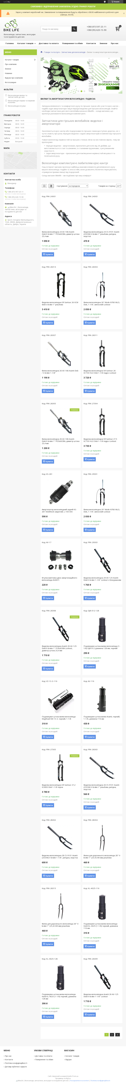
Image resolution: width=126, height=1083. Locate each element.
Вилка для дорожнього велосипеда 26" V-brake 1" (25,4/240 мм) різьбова (60, 925)
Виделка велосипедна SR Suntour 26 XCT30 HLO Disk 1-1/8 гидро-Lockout (100, 372)
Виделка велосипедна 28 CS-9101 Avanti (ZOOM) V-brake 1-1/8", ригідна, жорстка (60, 856)
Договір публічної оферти (16, 1066)
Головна (10, 43)
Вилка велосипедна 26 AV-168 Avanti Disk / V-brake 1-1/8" (60, 372)
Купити (49, 254)
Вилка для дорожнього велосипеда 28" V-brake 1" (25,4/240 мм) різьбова (102, 856)
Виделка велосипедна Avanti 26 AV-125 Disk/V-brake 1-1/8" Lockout (101, 995)
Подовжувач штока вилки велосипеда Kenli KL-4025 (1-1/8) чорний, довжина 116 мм (101, 926)
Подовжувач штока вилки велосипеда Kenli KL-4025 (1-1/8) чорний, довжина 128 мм (59, 996)
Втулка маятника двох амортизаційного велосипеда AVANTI (59, 579)
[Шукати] (74, 29)
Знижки (103, 43)
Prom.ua (75, 1076)
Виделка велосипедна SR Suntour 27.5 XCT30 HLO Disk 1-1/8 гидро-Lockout (100, 440)
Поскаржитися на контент (79, 1081)
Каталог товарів (25, 43)
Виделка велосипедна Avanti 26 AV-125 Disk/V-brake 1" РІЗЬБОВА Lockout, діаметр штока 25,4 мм (59, 648)
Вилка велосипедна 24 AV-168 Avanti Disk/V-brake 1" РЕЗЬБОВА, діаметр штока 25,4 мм (60, 234)
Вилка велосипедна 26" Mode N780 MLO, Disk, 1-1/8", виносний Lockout (102, 303)
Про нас (114, 43)
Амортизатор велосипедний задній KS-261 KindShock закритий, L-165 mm (59, 510)
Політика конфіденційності (16, 1063)
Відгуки (68, 1059)
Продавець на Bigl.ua (63, 1078)
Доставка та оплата (49, 43)
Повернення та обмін (72, 43)
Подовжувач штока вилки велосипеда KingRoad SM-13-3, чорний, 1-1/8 (59, 717)
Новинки (8, 73)
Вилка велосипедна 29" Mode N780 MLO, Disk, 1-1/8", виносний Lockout (102, 510)
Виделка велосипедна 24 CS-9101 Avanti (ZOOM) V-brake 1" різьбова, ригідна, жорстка (101, 234)
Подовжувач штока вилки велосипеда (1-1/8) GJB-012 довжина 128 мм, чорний (102, 647)
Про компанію (11, 64)
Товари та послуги (52, 52)
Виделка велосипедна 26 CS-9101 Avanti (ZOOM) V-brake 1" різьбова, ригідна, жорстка (101, 787)
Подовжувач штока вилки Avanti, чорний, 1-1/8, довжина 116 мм (102, 717)
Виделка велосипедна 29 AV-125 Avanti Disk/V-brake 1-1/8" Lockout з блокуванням (102, 579)
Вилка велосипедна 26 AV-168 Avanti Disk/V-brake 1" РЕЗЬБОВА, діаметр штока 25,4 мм (60, 441)
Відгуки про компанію (14, 78)
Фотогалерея (10, 82)
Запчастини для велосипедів (73, 52)
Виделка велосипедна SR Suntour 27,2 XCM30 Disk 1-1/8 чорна (58, 786)
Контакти (91, 43)
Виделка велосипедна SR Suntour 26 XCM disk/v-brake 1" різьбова (60, 303)
